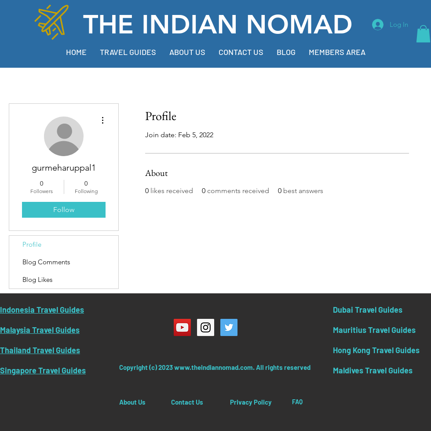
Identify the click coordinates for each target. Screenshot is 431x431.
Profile (31, 244)
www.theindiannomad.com (213, 367)
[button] (423, 33)
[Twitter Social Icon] (228, 327)
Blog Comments (46, 262)
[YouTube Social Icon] (182, 327)
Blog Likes (37, 279)
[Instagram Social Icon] (205, 327)
